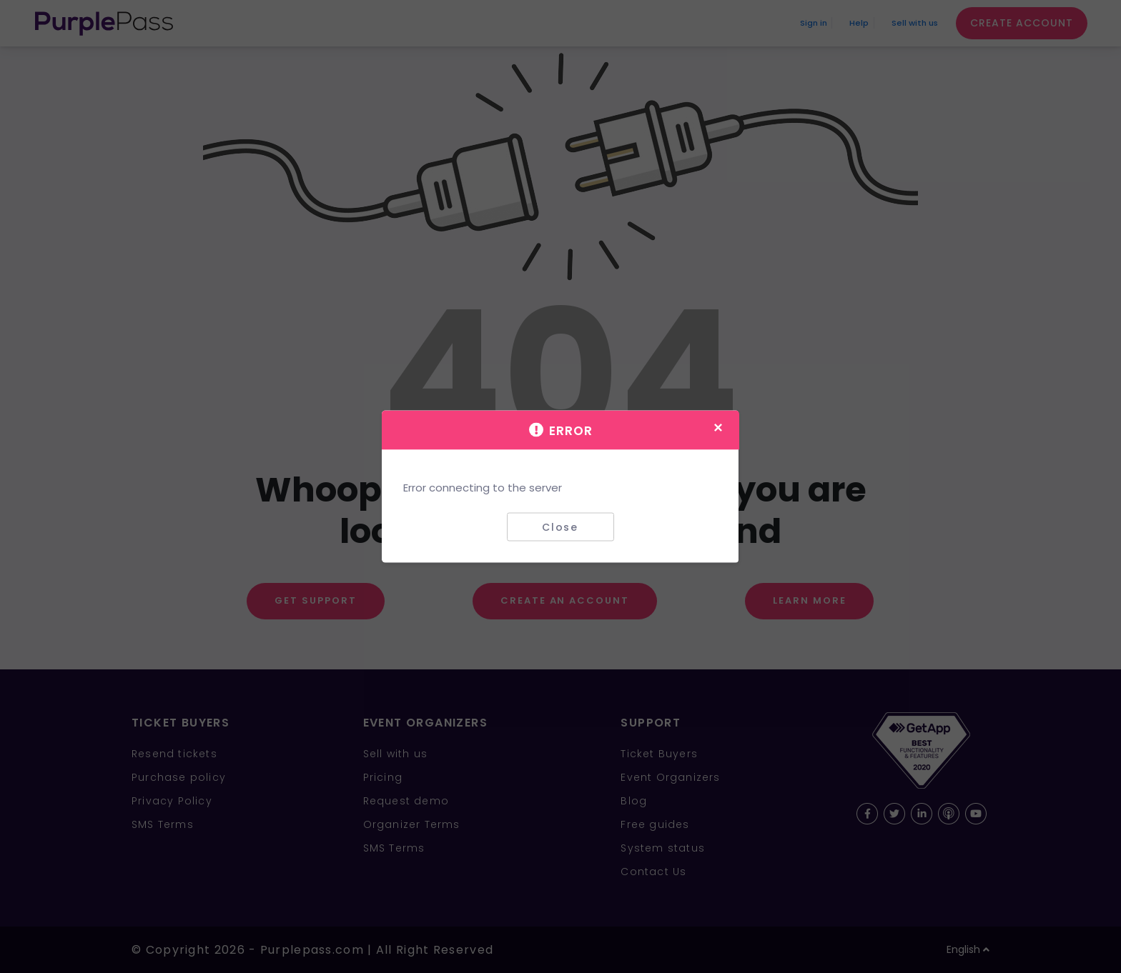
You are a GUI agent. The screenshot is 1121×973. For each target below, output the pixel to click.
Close (560, 526)
